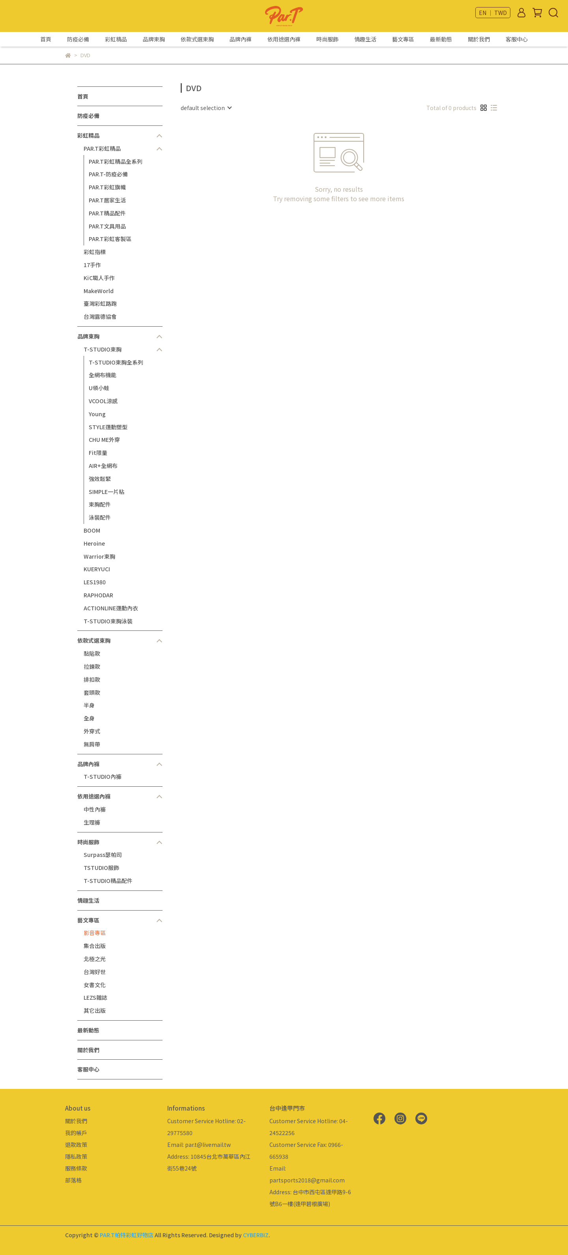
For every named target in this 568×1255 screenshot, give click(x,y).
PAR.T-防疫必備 (108, 174)
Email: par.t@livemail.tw (199, 1144)
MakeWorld (99, 291)
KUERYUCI (97, 569)
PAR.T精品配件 (107, 213)
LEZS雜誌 (95, 997)
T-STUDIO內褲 (102, 776)
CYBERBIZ (256, 1235)
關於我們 (479, 39)
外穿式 (92, 731)
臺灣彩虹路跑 (100, 303)
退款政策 (76, 1144)
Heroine (94, 543)
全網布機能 (102, 375)
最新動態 (441, 39)
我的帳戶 (76, 1133)
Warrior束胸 (99, 556)
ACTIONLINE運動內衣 (111, 608)
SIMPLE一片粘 (106, 492)
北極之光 (95, 959)
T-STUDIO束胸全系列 (116, 362)
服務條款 (76, 1168)
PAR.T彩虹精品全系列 (115, 161)
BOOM (92, 530)
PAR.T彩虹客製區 (110, 239)
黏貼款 (92, 653)
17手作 (92, 265)
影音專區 (95, 933)
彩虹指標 (95, 252)
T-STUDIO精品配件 (108, 881)
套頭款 (92, 692)
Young (97, 414)
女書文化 (95, 985)
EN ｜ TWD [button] (493, 12)
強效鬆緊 (100, 479)
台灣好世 (95, 972)
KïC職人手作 (99, 278)
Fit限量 (98, 452)
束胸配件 (100, 504)
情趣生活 (365, 39)
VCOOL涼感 (103, 401)
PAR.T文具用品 (107, 226)
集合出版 (95, 946)
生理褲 (92, 822)
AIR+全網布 (103, 465)
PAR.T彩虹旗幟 (107, 187)
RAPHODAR (98, 595)
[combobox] (206, 108)
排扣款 (92, 679)
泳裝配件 (100, 517)
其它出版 (95, 1010)
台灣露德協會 (100, 316)
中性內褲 (95, 809)
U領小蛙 (99, 388)
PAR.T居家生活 (107, 200)
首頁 (45, 39)
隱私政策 (76, 1156)
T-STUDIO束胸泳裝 (108, 621)
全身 (89, 718)
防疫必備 (78, 39)
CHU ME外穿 (104, 439)
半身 (89, 705)
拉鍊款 (92, 666)
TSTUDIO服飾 (101, 868)
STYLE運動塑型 (108, 427)
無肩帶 (92, 744)
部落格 (73, 1180)
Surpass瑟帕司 (103, 854)
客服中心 (517, 39)
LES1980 (95, 582)
